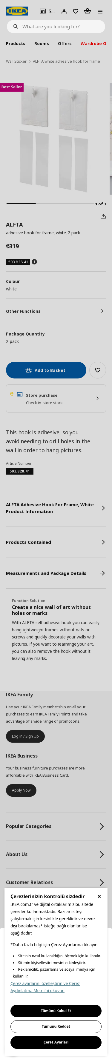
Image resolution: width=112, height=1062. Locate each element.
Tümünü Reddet (56, 1026)
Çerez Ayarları (56, 1042)
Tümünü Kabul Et (56, 1010)
